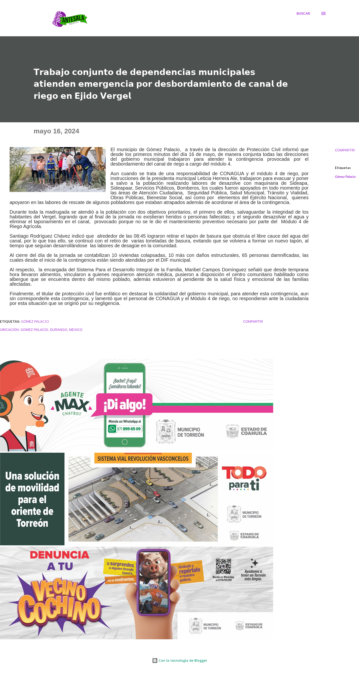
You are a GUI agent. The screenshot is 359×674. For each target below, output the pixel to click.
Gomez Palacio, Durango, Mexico (51, 330)
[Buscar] (303, 13)
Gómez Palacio (345, 176)
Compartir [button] (345, 150)
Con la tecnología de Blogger (179, 660)
